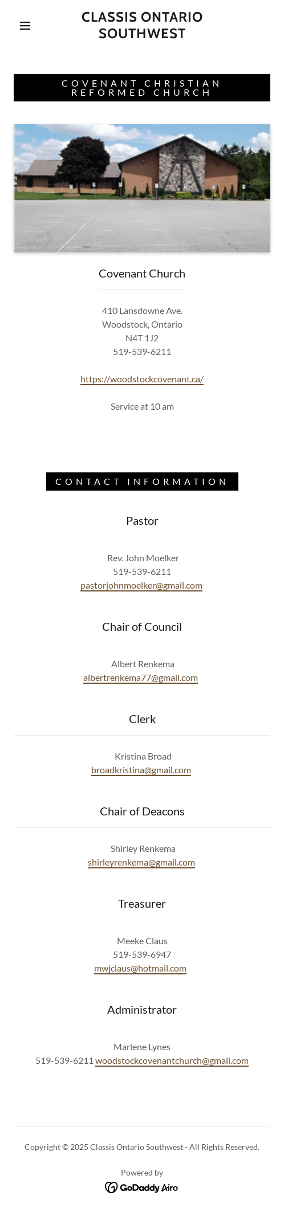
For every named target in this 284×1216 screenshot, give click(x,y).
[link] (142, 25)
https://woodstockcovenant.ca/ (142, 378)
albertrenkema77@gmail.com (140, 677)
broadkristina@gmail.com (141, 769)
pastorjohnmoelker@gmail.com (141, 585)
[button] (26, 25)
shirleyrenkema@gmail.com (141, 861)
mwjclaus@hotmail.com (140, 967)
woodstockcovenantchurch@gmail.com (172, 1060)
